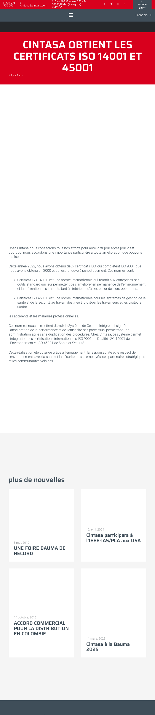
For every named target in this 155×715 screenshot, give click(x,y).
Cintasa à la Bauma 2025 (108, 646)
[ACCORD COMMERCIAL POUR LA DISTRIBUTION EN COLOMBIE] (41, 570)
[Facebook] (105, 4)
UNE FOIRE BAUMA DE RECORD (40, 550)
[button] (71, 15)
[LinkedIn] (118, 4)
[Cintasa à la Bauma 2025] (114, 570)
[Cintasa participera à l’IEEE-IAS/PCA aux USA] (114, 491)
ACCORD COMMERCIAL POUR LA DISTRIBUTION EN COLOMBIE (41, 628)
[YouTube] (124, 4)
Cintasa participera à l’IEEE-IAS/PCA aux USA (113, 537)
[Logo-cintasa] (7, 15)
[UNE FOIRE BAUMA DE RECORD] (41, 491)
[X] (111, 4)
